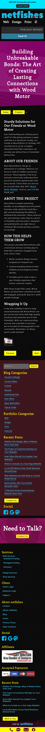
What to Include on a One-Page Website (22, 464)
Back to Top (10, 719)
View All (8, 431)
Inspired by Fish (11, 394)
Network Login (9, 591)
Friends (7, 386)
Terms (5, 618)
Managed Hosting (11, 563)
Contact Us (11, 500)
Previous (10, 353)
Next (37, 353)
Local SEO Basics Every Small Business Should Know (20, 710)
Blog (5, 614)
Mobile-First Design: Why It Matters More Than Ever (22, 687)
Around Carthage (12, 377)
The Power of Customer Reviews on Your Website (21, 694)
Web (6, 22)
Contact (6, 606)
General (7, 390)
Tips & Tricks (10, 407)
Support (6, 595)
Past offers (9, 399)
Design (16, 22)
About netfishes (10, 610)
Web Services (9, 556)
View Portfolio (9, 627)
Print (28, 22)
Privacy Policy (9, 622)
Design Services (10, 573)
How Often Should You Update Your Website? (19, 700)
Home (6, 112)
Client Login (8, 587)
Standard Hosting (11, 558)
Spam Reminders (12, 403)
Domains (7, 567)
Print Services (9, 577)
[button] (22, 4)
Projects (19, 112)
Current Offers (10, 381)
